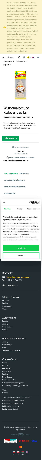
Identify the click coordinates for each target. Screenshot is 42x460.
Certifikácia (6, 371)
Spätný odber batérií (10, 409)
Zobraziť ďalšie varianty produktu (16, 117)
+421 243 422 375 (14, 280)
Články (4, 309)
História (5, 365)
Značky (5, 303)
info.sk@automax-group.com (18, 277)
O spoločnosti (9, 359)
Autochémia (9, 318)
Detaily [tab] (19, 209)
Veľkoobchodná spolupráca (13, 383)
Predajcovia (6, 368)
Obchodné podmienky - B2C (13, 403)
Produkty (5, 300)
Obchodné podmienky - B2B (13, 400)
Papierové (7, 65)
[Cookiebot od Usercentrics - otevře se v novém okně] (29, 202)
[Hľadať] (19, 57)
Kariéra (5, 393)
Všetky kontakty (8, 285)
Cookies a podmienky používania (15, 386)
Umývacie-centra (8, 380)
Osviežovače (20, 61)
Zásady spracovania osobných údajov (16, 397)
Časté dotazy (7, 306)
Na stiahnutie (7, 377)
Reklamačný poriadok (10, 406)
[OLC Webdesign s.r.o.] (20, 435)
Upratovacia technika (13, 339)
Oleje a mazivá (10, 297)
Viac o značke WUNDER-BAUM (14, 161)
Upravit (21, 255)
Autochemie (7, 61)
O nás (4, 363)
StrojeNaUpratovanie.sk (11, 350)
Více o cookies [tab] (33, 209)
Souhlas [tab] (7, 209)
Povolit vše (21, 248)
